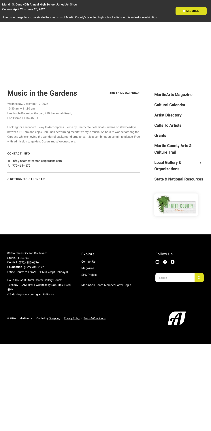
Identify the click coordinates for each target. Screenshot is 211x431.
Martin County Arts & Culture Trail (173, 149)
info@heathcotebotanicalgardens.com (37, 161)
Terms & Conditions (95, 318)
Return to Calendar (27, 179)
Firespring (54, 318)
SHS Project (89, 274)
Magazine (87, 268)
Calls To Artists (167, 125)
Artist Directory (168, 115)
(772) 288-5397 (34, 267)
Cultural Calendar (169, 105)
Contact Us (88, 261)
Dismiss (191, 11)
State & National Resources (178, 179)
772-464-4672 (21, 165)
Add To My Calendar (125, 93)
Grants (160, 135)
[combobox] (175, 277)
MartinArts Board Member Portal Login (106, 285)
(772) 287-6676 (29, 262)
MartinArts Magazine (173, 94)
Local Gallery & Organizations (179, 165)
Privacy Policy (72, 318)
